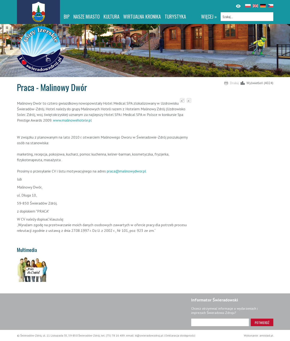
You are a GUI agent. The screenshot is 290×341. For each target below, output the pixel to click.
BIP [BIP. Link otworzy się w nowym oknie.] (67, 16)
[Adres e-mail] (220, 322)
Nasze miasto (86, 16)
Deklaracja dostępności (180, 335)
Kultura (111, 16)
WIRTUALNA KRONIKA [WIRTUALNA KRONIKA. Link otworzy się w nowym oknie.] (142, 16)
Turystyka (175, 16)
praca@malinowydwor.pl (126, 171)
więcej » (209, 16)
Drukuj (234, 83)
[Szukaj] (247, 16)
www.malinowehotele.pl (72, 120)
